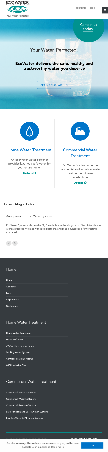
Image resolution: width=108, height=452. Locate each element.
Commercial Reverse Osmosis (21, 405)
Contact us (12, 306)
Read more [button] (57, 447)
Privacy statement (89, 439)
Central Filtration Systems (19, 359)
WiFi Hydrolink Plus (16, 365)
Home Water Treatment (18, 333)
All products (12, 300)
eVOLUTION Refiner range (20, 346)
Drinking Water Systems (18, 352)
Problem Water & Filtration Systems (24, 418)
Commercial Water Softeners (21, 399)
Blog (92, 8)
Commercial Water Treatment (21, 393)
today (88, 29)
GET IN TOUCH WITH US (54, 85)
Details (29, 173)
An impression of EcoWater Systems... (30, 216)
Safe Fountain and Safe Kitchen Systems (27, 412)
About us (81, 8)
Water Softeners (14, 340)
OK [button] (92, 445)
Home (9, 280)
